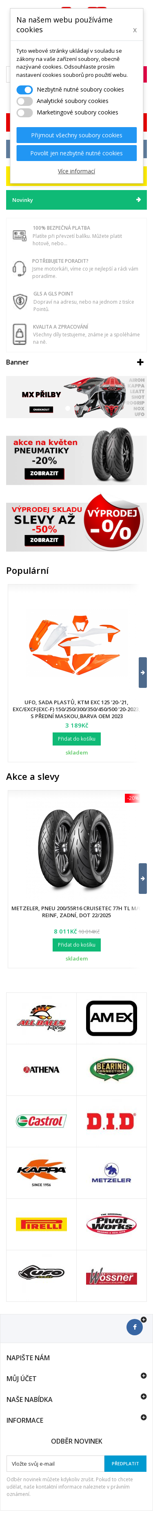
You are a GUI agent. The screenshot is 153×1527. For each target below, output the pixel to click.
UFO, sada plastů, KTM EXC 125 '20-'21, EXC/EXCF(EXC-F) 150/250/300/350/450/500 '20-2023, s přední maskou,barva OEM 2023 (76, 709)
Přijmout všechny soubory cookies (76, 135)
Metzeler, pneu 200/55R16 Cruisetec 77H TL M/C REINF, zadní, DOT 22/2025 (76, 912)
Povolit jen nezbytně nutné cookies (76, 153)
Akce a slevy (33, 776)
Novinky (22, 200)
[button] (138, 672)
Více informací (76, 171)
